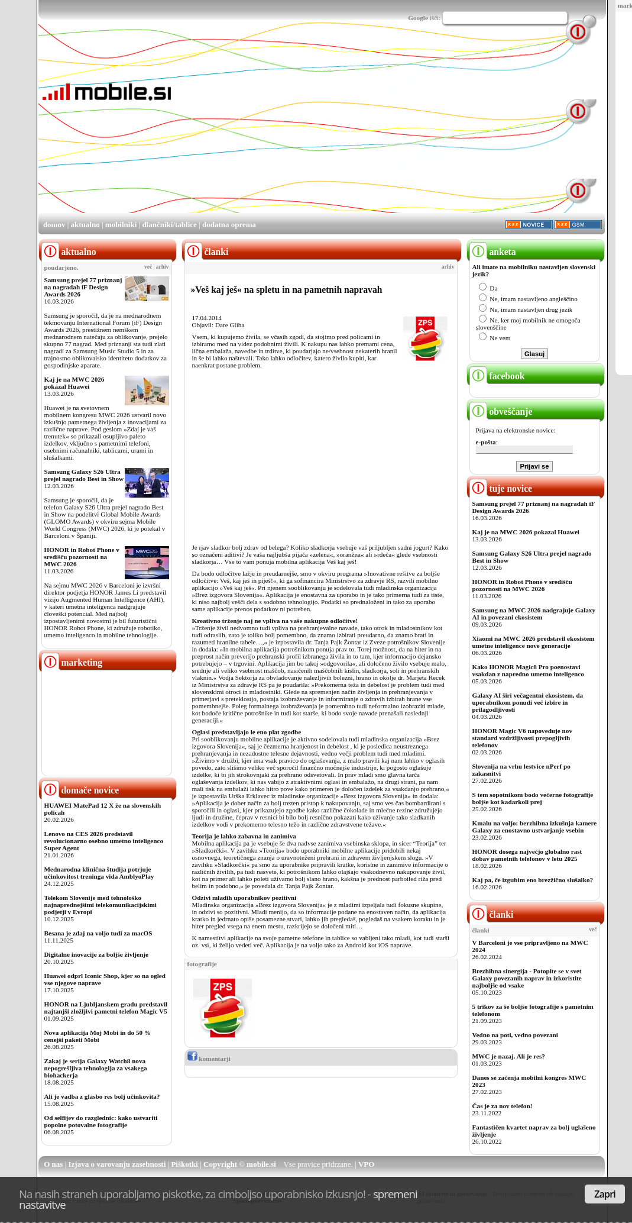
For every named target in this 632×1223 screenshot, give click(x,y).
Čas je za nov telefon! (502, 1105)
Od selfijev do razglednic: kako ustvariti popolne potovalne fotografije (101, 1121)
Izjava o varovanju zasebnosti (117, 1164)
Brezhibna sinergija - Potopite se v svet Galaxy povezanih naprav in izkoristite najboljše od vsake (527, 978)
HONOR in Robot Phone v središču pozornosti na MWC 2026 (81, 556)
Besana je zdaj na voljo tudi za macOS (98, 933)
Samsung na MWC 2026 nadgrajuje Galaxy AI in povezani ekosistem (534, 613)
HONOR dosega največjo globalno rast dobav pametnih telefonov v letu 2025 (527, 855)
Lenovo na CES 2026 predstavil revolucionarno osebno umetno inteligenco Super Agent (103, 840)
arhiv (162, 267)
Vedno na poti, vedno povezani (515, 1034)
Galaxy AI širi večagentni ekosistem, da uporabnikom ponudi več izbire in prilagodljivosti (528, 702)
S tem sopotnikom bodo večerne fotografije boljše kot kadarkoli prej (533, 798)
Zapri (604, 1194)
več (148, 267)
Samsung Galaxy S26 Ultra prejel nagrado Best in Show (84, 475)
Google (418, 17)
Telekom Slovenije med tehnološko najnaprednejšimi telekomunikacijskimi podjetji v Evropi (100, 904)
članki (491, 914)
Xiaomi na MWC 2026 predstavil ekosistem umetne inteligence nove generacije (533, 642)
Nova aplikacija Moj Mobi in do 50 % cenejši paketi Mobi (97, 1036)
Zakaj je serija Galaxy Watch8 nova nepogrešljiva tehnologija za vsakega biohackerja (95, 1068)
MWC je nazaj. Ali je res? (508, 1056)
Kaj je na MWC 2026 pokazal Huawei (74, 383)
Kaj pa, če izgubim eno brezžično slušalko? (533, 879)
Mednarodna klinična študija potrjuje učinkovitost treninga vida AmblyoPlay (99, 873)
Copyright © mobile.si (239, 1164)
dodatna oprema (229, 224)
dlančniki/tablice (169, 224)
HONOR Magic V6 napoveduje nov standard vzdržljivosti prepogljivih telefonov (522, 737)
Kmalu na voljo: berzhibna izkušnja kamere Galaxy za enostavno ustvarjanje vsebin (534, 826)
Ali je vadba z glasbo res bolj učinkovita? (102, 1096)
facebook (497, 376)
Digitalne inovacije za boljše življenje (96, 954)
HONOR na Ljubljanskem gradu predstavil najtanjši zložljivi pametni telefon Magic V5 (106, 1008)
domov (54, 224)
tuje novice (501, 488)
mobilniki (121, 224)
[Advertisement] (326, 129)
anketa (492, 252)
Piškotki (184, 1164)
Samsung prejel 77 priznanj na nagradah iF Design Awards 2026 (83, 287)
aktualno (85, 224)
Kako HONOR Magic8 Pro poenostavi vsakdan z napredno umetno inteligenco (528, 670)
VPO (366, 1164)
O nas (53, 1164)
